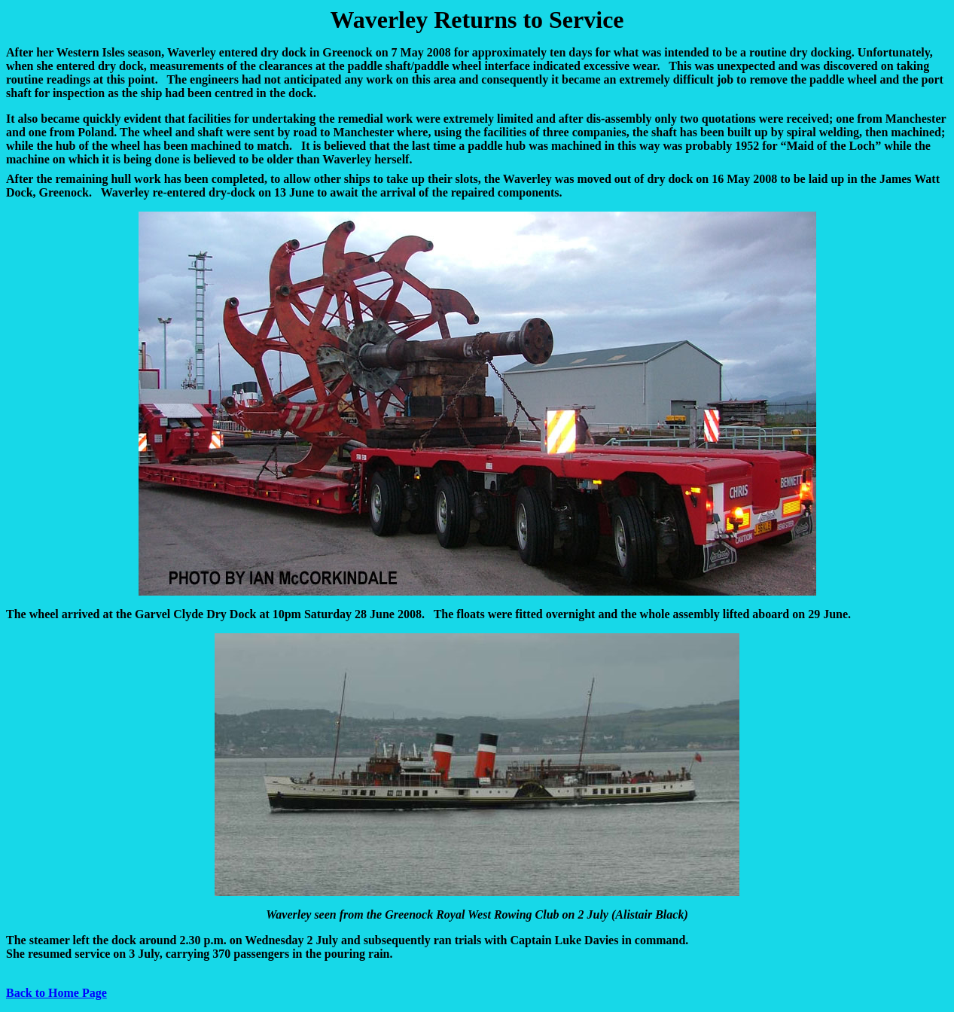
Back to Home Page (56, 992)
